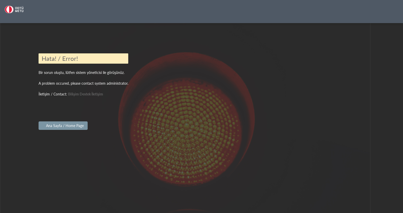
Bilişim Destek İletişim (85, 94)
